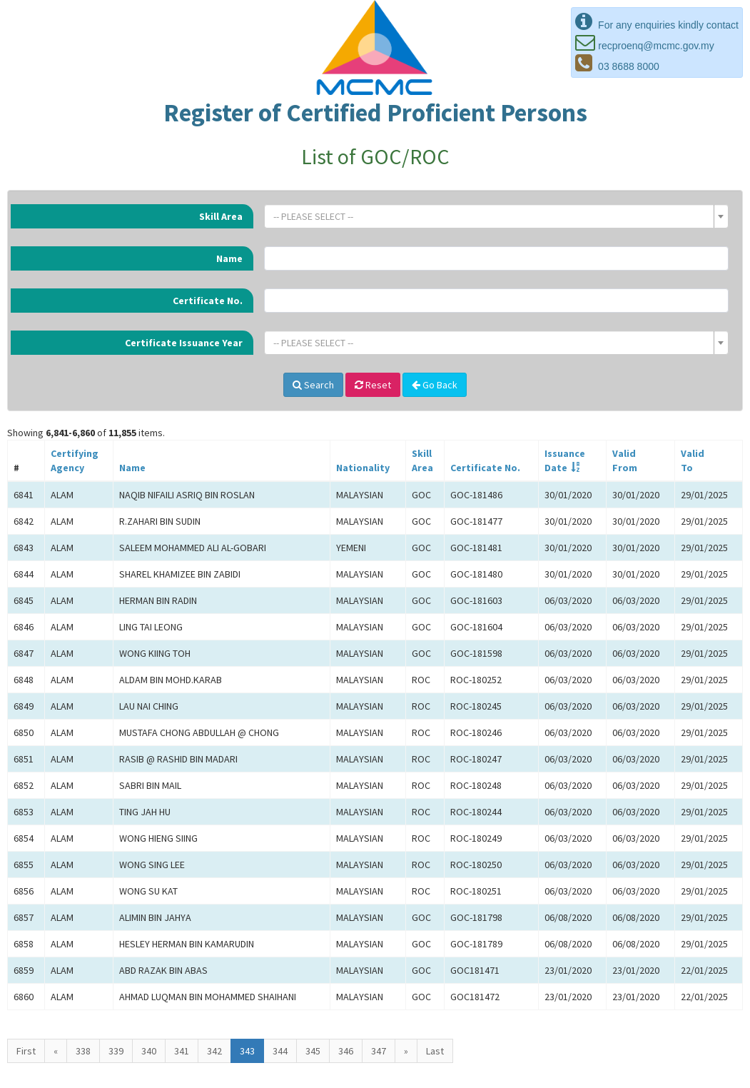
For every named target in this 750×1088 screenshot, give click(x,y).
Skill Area (221, 216)
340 (148, 1050)
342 (214, 1050)
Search (313, 384)
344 (280, 1050)
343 (247, 1050)
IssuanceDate (564, 460)
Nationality (363, 467)
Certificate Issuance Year (184, 342)
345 (312, 1050)
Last (435, 1050)
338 (83, 1050)
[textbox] (492, 216)
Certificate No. (208, 300)
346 (345, 1050)
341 (181, 1050)
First (26, 1050)
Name (229, 258)
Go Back (434, 384)
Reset (373, 384)
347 (378, 1050)
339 (115, 1050)
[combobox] (496, 216)
